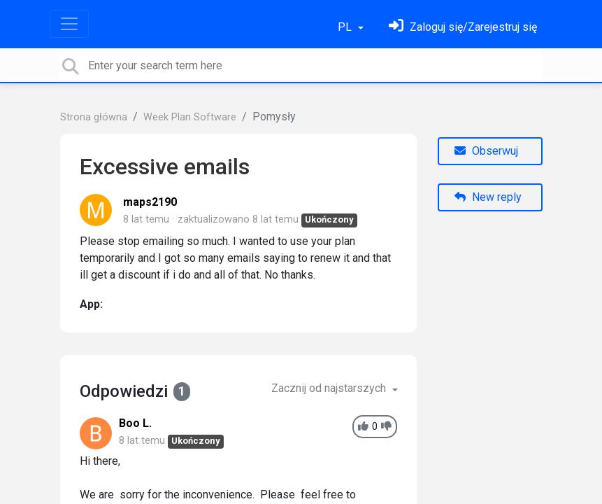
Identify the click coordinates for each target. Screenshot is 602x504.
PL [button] (346, 27)
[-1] (386, 427)
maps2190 (150, 202)
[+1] (363, 427)
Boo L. (135, 423)
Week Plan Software (189, 117)
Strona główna (93, 117)
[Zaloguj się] (463, 27)
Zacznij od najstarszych (330, 388)
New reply (488, 197)
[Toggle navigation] (69, 24)
